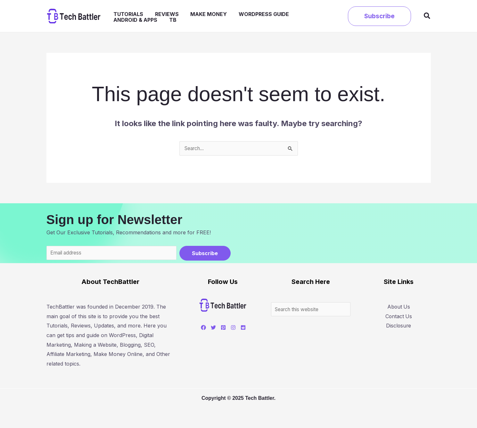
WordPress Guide (248, 16)
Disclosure (399, 326)
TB (334, 16)
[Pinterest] (220, 328)
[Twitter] (210, 328)
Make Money (197, 16)
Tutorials (127, 16)
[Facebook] (200, 328)
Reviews (161, 16)
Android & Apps (302, 16)
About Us (399, 307)
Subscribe (205, 253)
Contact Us (399, 317)
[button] (379, 16)
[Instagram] (230, 328)
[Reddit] (240, 328)
